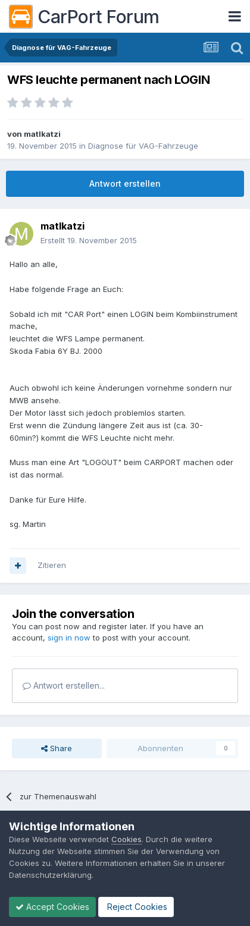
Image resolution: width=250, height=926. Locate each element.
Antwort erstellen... (64, 685)
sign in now (69, 637)
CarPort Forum (84, 17)
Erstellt (88, 240)
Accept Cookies (52, 907)
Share (56, 748)
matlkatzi (42, 134)
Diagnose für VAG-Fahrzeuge (143, 145)
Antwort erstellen (125, 183)
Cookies (126, 839)
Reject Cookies (136, 907)
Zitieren (52, 565)
